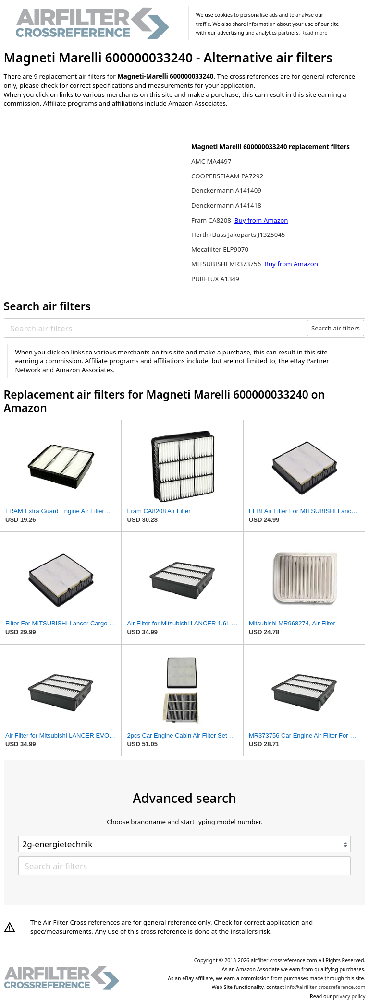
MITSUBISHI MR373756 (227, 263)
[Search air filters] (156, 328)
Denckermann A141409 (226, 190)
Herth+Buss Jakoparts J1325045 (238, 234)
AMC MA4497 (211, 161)
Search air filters (335, 328)
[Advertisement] (83, 178)
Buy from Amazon (261, 220)
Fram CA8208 (212, 220)
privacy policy (349, 996)
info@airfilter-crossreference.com (325, 987)
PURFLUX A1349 (215, 278)
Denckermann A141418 (226, 205)
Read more (314, 32)
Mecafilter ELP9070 (219, 249)
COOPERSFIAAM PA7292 (227, 176)
